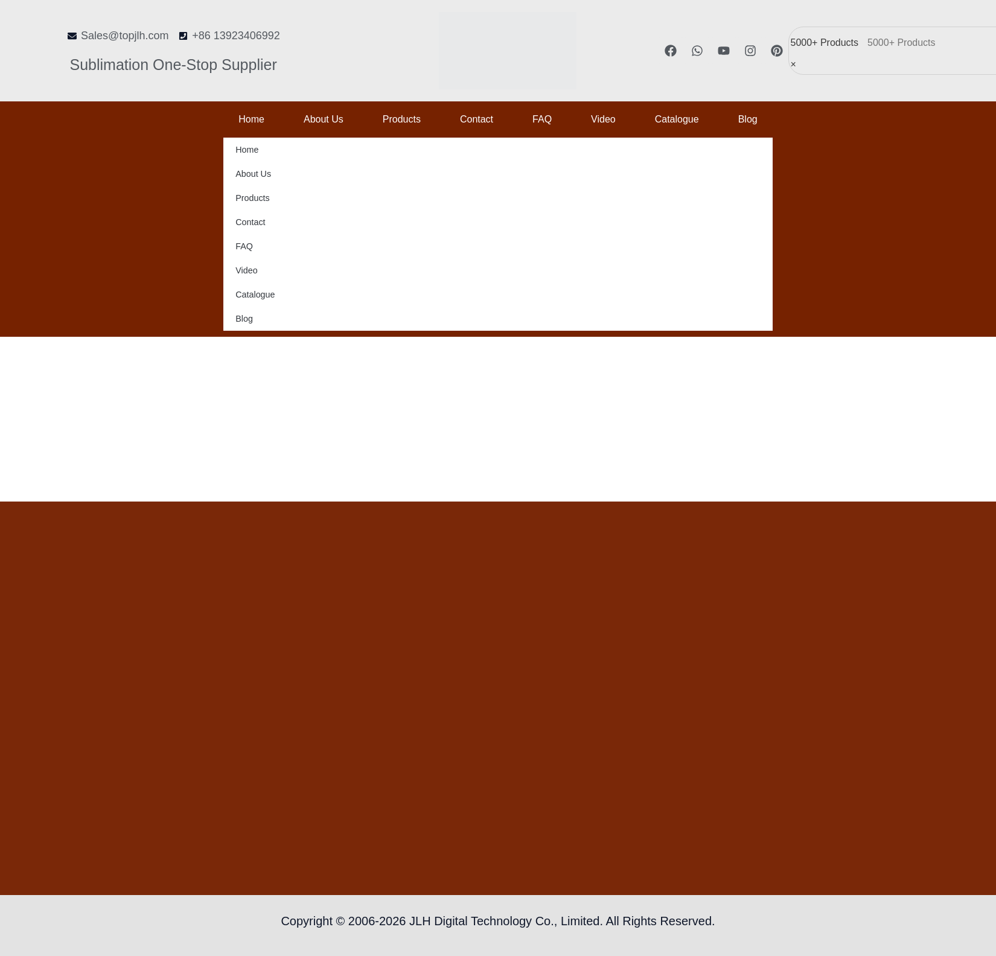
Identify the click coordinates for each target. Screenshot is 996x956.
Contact (476, 119)
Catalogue (677, 119)
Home (251, 119)
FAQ (542, 119)
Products (402, 119)
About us (323, 119)
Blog (748, 119)
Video (603, 119)
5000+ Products (825, 42)
